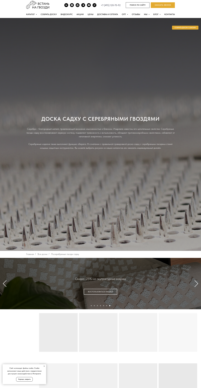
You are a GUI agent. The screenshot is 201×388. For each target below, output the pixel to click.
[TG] (83, 5)
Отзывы (136, 14)
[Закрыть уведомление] (44, 366)
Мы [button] (146, 14)
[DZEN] (72, 5)
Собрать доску (49, 14)
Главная (30, 254)
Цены (90, 14)
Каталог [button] (30, 14)
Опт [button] (124, 14)
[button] (163, 5)
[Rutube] (94, 5)
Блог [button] (156, 14)
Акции (80, 14)
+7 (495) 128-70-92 (111, 5)
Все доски (42, 254)
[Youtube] (89, 5)
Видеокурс (67, 14)
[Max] (77, 5)
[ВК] (66, 5)
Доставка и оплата (107, 14)
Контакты (169, 14)
